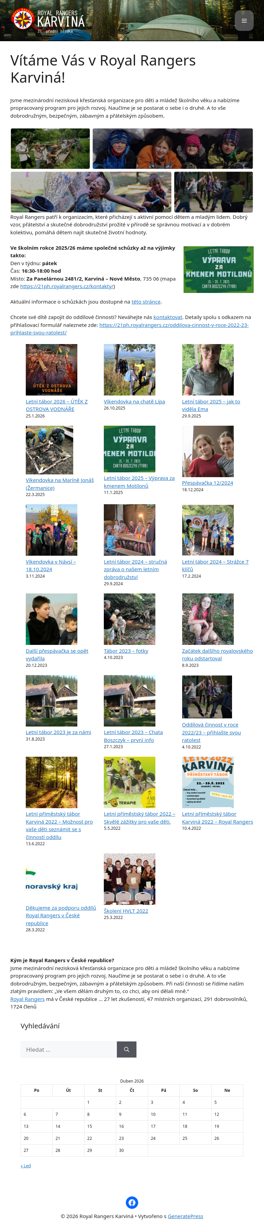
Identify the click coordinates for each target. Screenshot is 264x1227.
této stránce (146, 301)
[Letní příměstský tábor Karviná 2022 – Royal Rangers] (208, 783)
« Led (26, 1166)
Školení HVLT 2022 (126, 910)
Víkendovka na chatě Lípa (134, 401)
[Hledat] (126, 1049)
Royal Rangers (27, 998)
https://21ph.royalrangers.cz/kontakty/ (66, 286)
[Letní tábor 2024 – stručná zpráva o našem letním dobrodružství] (129, 531)
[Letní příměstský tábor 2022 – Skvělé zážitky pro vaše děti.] (129, 783)
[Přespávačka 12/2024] (208, 452)
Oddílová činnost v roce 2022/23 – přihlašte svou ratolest (211, 732)
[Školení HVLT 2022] (129, 880)
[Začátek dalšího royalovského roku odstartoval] (208, 620)
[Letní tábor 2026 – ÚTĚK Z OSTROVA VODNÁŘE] (51, 371)
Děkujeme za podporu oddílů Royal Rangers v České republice (61, 915)
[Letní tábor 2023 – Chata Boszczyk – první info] (129, 702)
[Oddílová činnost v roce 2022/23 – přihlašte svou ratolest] (207, 698)
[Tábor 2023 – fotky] (129, 620)
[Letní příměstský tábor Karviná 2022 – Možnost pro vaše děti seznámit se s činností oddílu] (51, 783)
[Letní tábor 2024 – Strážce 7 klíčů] (208, 531)
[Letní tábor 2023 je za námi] (51, 702)
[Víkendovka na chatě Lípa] (129, 371)
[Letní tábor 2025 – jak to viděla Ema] (208, 371)
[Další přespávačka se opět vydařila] (51, 620)
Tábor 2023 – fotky (126, 650)
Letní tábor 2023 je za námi (58, 732)
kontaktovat (168, 317)
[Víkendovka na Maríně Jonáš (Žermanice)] (49, 451)
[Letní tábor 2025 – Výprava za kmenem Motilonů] (129, 450)
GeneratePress (185, 1216)
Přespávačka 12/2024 (207, 482)
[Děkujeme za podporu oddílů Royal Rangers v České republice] (51, 878)
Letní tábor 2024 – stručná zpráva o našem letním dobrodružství (135, 569)
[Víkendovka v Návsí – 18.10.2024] (51, 531)
